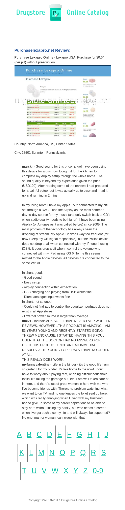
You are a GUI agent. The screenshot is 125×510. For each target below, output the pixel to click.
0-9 (98, 471)
